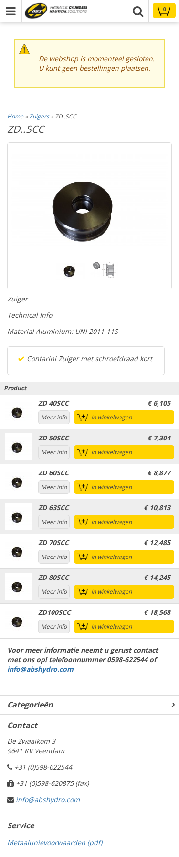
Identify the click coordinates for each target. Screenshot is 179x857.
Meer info (54, 417)
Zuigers (39, 116)
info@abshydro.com (40, 669)
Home (15, 116)
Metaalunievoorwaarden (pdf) (54, 842)
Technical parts (55, 10)
